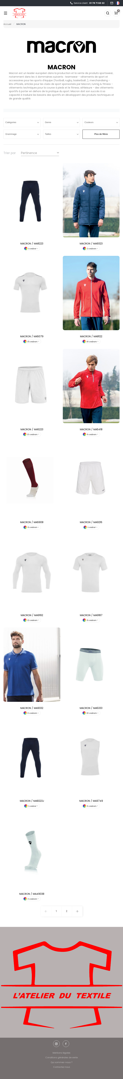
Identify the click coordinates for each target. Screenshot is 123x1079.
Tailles (48, 134)
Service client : (87, 3)
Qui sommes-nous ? (61, 1062)
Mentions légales (61, 1052)
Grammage (11, 134)
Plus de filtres (101, 134)
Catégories (11, 122)
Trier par (9, 153)
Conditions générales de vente (61, 1057)
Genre (48, 122)
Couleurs (89, 122)
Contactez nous (61, 1067)
